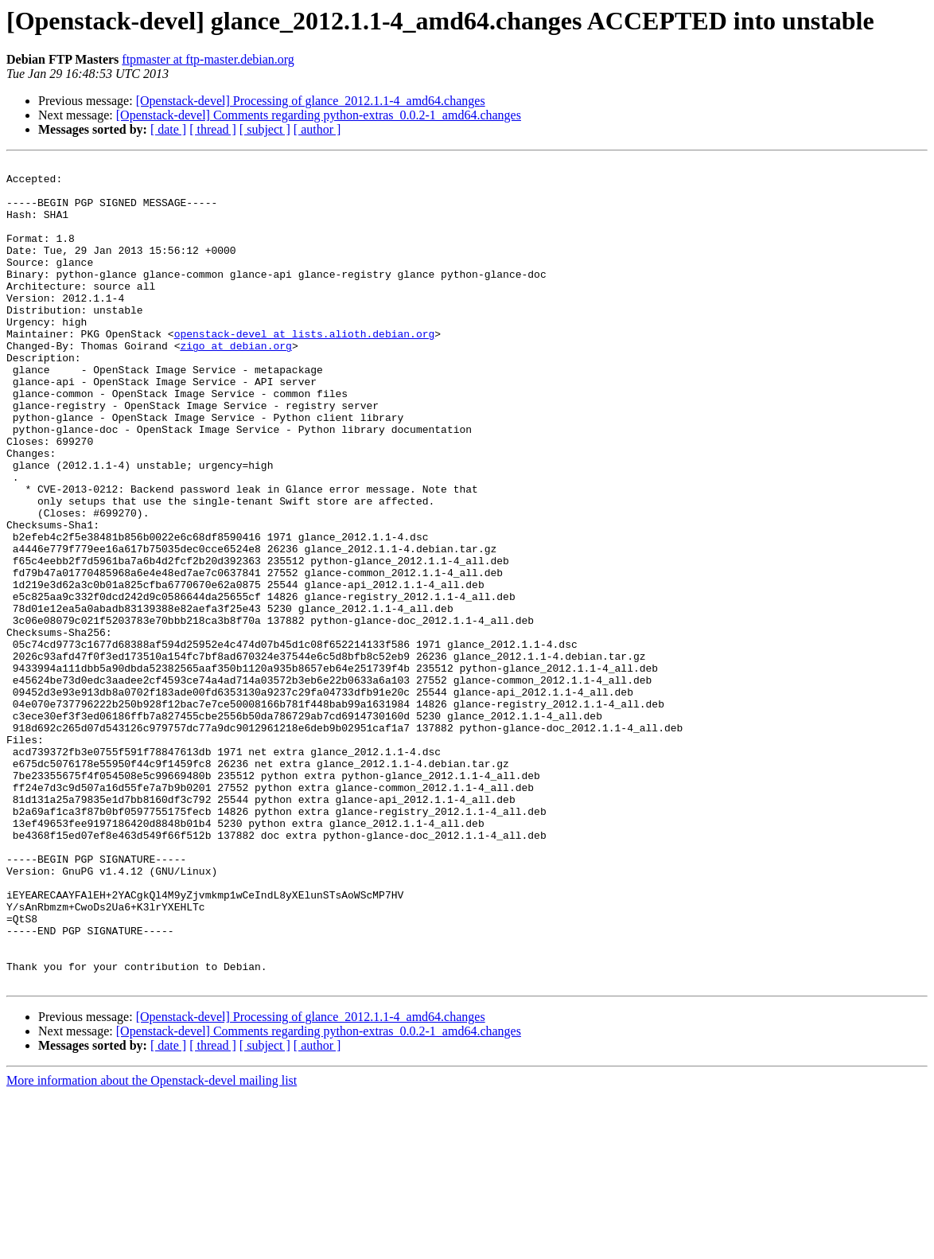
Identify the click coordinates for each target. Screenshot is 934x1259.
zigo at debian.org (235, 383)
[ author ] (317, 129)
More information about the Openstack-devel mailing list (151, 1245)
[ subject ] (264, 129)
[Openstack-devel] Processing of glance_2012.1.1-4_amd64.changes (310, 100)
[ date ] (168, 129)
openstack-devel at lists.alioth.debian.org (304, 369)
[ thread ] (212, 129)
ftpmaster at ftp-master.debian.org (208, 59)
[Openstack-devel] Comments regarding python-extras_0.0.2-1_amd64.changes (318, 115)
